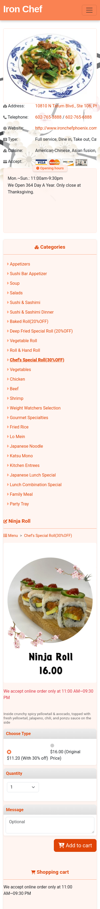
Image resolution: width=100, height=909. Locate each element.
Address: (14, 105)
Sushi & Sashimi (25, 302)
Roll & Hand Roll (25, 350)
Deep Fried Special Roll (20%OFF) (41, 331)
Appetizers (20, 264)
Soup (14, 283)
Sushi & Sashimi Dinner (32, 312)
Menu (10, 535)
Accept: (12, 161)
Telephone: (15, 117)
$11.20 (27, 758)
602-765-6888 (78, 117)
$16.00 (65, 755)
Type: (10, 139)
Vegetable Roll (23, 340)
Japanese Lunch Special (33, 475)
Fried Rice (19, 427)
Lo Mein (17, 436)
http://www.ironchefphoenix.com (66, 128)
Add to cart (75, 845)
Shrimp (16, 398)
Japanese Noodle (26, 446)
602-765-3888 (48, 117)
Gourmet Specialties (29, 417)
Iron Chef (22, 9)
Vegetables (20, 369)
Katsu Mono (21, 455)
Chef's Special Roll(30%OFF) (37, 359)
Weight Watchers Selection (35, 408)
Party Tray (19, 503)
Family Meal (21, 494)
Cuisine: (13, 150)
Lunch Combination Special (36, 484)
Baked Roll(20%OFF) (29, 321)
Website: (13, 128)
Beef (14, 388)
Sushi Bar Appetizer (28, 273)
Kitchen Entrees (24, 465)
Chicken (17, 379)
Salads (16, 292)
